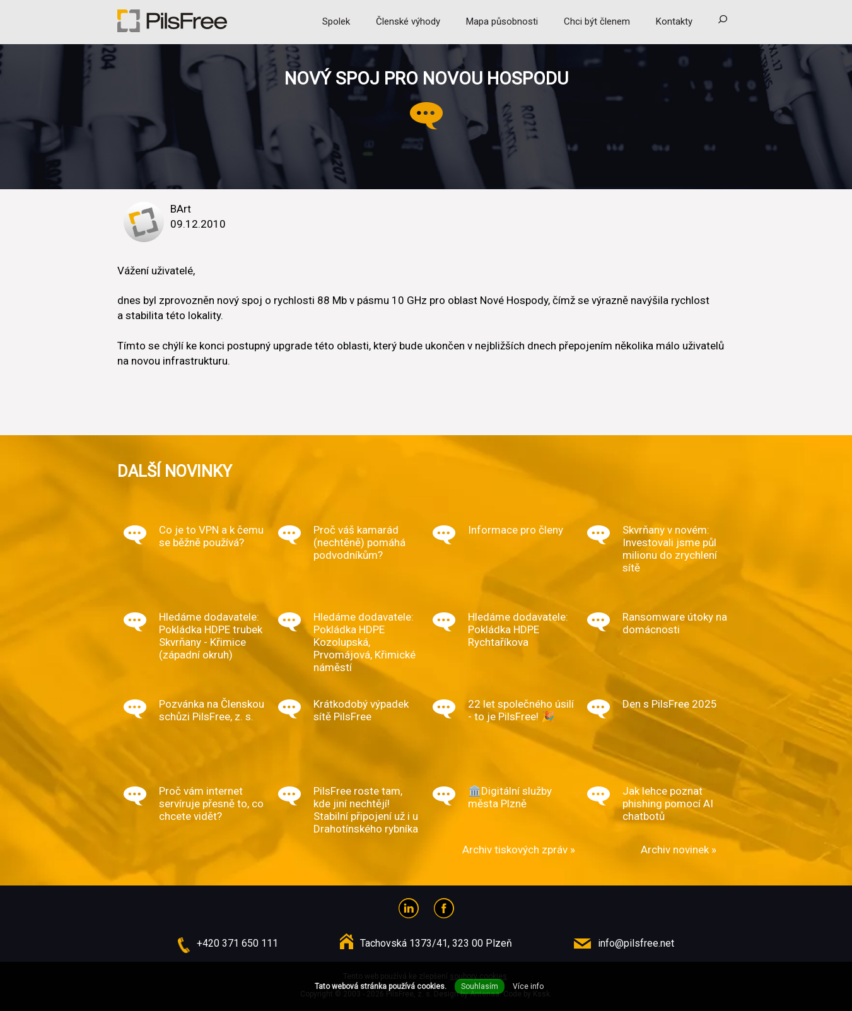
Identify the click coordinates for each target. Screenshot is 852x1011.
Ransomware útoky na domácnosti (674, 623)
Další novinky (174, 471)
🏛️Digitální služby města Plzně (510, 797)
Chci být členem (597, 21)
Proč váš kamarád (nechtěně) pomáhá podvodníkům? (359, 542)
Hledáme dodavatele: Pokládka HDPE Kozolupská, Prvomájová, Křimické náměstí (364, 642)
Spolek (336, 21)
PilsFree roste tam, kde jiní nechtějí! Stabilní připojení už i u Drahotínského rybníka (365, 810)
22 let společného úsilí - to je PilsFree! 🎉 (521, 710)
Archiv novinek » (678, 849)
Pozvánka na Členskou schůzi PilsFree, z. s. (211, 710)
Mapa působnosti (502, 21)
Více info (528, 986)
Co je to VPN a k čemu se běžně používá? (211, 536)
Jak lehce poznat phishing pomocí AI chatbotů (667, 803)
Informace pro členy (515, 529)
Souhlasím (479, 986)
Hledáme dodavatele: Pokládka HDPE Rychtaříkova (518, 629)
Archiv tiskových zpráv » (518, 849)
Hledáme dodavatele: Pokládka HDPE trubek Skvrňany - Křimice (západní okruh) (210, 636)
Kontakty (674, 21)
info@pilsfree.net (636, 943)
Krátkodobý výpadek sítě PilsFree (361, 710)
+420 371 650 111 (237, 943)
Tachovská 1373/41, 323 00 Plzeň (436, 943)
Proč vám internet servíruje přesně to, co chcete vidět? (211, 803)
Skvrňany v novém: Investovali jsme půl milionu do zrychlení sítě (669, 548)
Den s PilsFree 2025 (669, 704)
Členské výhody (408, 21)
